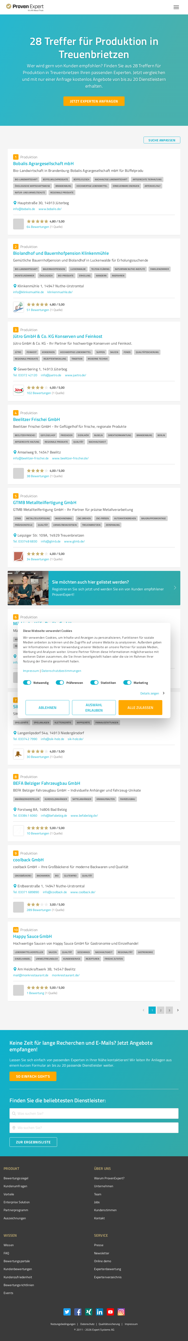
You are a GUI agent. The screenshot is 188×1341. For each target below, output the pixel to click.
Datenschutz (87, 1324)
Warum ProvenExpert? (109, 1178)
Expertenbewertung (107, 1269)
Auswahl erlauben (94, 707)
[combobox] (94, 1113)
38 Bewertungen (38, 476)
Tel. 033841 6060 (25, 815)
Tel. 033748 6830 (25, 541)
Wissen (9, 1245)
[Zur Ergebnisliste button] (33, 1142)
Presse (99, 1245)
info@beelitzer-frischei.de (31, 458)
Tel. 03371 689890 (26, 892)
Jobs (97, 1202)
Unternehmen (104, 1186)
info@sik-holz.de (52, 739)
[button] (38, 221)
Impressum (34, 670)
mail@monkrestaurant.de (30, 975)
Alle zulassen (140, 707)
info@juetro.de (51, 375)
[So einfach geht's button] (32, 1076)
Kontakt (99, 1218)
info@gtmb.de (50, 541)
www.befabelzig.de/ (84, 815)
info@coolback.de (55, 892)
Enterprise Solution (17, 1202)
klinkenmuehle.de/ (60, 292)
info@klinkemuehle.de (28, 292)
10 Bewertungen (38, 833)
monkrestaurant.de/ (66, 975)
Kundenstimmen (105, 1210)
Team (98, 1194)
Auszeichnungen (15, 1218)
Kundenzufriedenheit (18, 1277)
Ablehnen (47, 707)
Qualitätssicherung (109, 1324)
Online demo (102, 1261)
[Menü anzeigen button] (176, 7)
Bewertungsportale (17, 1261)
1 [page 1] (152, 1010)
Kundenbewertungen (18, 1269)
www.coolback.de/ (82, 892)
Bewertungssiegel (16, 1178)
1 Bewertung (35, 993)
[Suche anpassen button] (162, 140)
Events (8, 1293)
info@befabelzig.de (54, 815)
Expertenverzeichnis (108, 1277)
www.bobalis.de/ (50, 209)
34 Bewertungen (38, 559)
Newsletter (101, 1253)
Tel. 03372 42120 (25, 375)
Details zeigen (147, 693)
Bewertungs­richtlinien (19, 1285)
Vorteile (9, 1194)
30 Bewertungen (38, 757)
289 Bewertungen (39, 910)
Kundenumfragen (15, 1186)
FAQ (6, 1253)
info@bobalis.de (24, 209)
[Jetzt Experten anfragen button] (93, 101)
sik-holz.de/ (76, 739)
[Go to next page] (177, 1010)
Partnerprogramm (16, 1210)
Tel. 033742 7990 (25, 739)
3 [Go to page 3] (169, 1010)
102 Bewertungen (39, 393)
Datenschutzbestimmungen (64, 670)
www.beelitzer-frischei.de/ (70, 458)
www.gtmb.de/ (74, 541)
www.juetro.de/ (75, 375)
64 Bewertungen (38, 226)
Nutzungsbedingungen (63, 1324)
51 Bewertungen (38, 310)
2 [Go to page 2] (160, 1010)
